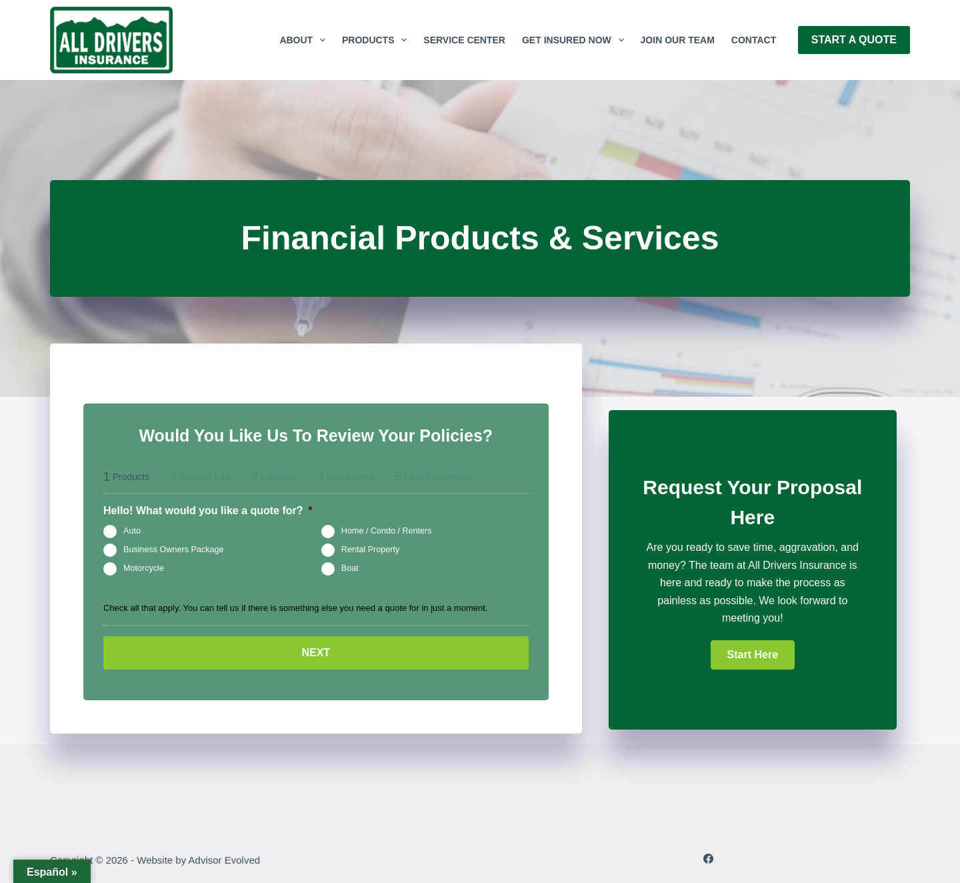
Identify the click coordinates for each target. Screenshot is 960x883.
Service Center (464, 40)
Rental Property (370, 549)
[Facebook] (708, 859)
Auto (132, 531)
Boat (350, 568)
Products (377, 40)
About (305, 40)
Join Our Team (678, 40)
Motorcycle (143, 568)
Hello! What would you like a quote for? (208, 510)
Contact (753, 40)
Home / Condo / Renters (386, 531)
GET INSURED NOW (575, 40)
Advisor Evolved (225, 860)
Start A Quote (854, 39)
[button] (753, 655)
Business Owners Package (173, 549)
